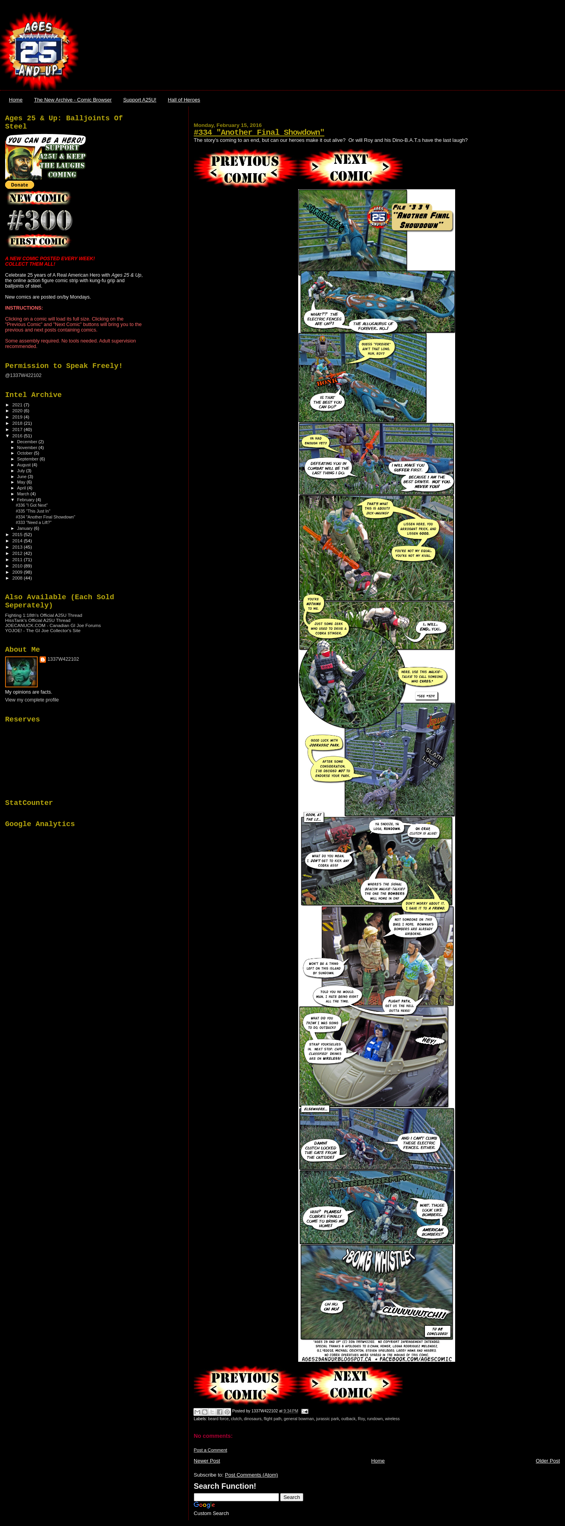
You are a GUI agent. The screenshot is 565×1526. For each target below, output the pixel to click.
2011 (18, 559)
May (22, 482)
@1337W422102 (23, 375)
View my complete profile (32, 700)
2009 (18, 572)
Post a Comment (210, 1450)
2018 (18, 423)
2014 (18, 540)
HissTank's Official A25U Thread (38, 620)
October (25, 453)
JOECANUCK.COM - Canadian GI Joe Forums (53, 625)
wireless (392, 1419)
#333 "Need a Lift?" (33, 522)
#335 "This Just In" (33, 511)
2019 (18, 416)
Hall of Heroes (184, 100)
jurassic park (327, 1419)
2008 (18, 577)
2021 (18, 404)
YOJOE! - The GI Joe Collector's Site (42, 630)
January (25, 528)
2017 (18, 429)
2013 (18, 546)
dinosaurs (252, 1419)
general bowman (299, 1419)
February (26, 499)
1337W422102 (63, 659)
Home (16, 100)
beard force (218, 1419)
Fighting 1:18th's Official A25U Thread (43, 615)
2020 (18, 410)
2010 (18, 565)
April (22, 488)
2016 (18, 435)
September (28, 459)
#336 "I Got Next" (32, 505)
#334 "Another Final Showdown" (259, 132)
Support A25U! (140, 100)
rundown (375, 1419)
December (27, 441)
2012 (18, 553)
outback (348, 1419)
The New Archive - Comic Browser (73, 100)
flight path (272, 1419)
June (22, 476)
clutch (236, 1419)
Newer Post (207, 1461)
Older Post (548, 1461)
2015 (18, 534)
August (24, 464)
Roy (361, 1419)
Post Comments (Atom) (251, 1475)
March (24, 493)
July (21, 470)
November (27, 447)
